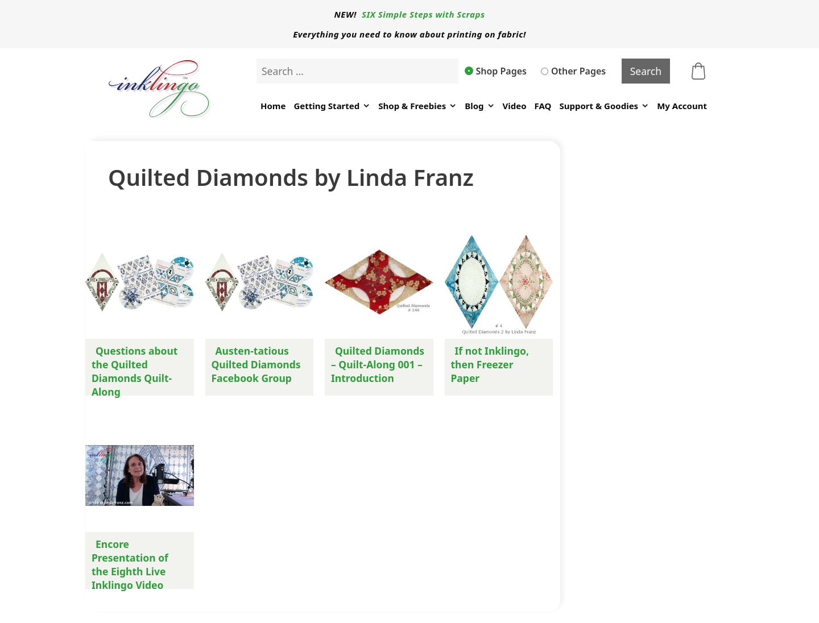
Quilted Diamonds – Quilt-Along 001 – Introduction (377, 364)
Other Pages (573, 71)
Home (273, 105)
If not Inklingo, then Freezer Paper (490, 364)
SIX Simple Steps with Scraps (423, 14)
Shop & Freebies (417, 106)
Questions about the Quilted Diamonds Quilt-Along (134, 371)
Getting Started (331, 106)
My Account (682, 105)
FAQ (543, 105)
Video (515, 105)
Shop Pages (496, 71)
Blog (479, 106)
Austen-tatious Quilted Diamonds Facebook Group (256, 364)
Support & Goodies (604, 106)
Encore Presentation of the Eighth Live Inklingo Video (130, 564)
